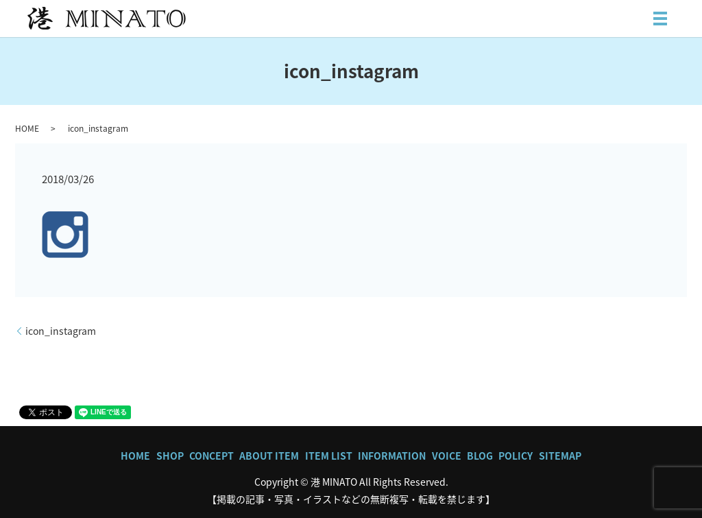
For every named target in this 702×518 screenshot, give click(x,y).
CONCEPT (211, 455)
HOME (27, 128)
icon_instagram (60, 331)
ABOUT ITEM (269, 455)
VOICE (446, 455)
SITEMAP (560, 455)
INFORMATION (392, 455)
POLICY (515, 455)
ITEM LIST (328, 455)
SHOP (170, 455)
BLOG (480, 455)
